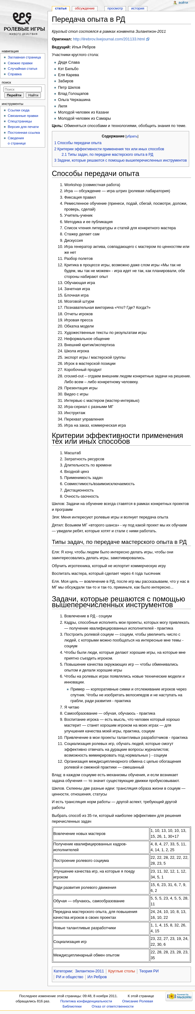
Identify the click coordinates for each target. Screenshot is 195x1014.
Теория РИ (148, 971)
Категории (63, 971)
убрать (132, 136)
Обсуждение (85, 8)
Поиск (6, 82)
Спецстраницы (20, 121)
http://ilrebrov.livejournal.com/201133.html (109, 39)
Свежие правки (20, 63)
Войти (183, 2)
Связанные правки (23, 116)
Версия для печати (23, 127)
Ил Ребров (97, 977)
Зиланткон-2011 (89, 971)
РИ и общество (69, 977)
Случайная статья (22, 68)
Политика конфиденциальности (86, 1001)
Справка (14, 74)
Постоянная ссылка (24, 132)
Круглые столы (121, 971)
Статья (61, 8)
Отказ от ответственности (112, 1006)
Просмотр (115, 8)
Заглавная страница (24, 57)
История (137, 8)
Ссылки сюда (18, 110)
